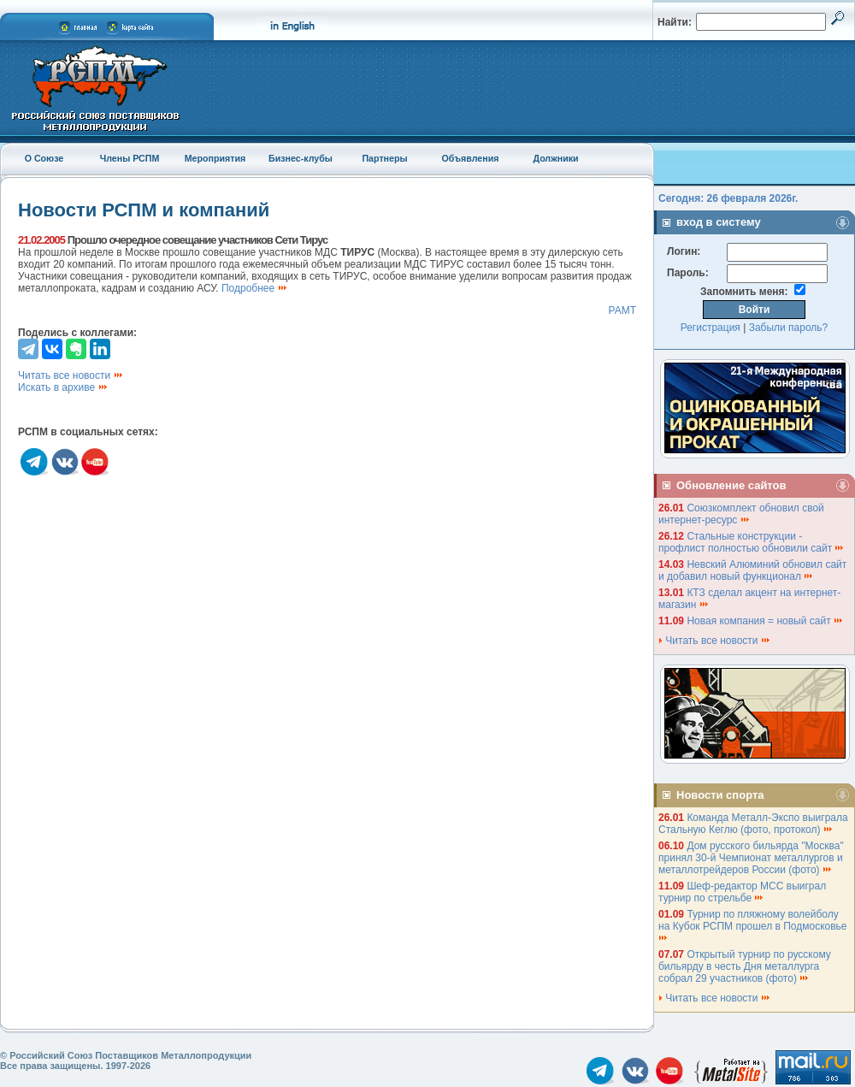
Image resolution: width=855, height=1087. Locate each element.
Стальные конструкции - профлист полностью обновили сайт (751, 542)
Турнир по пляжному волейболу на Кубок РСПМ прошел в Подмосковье (754, 925)
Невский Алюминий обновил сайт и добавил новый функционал (752, 570)
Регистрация (710, 328)
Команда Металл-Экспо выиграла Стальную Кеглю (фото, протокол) (753, 824)
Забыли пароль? (788, 328)
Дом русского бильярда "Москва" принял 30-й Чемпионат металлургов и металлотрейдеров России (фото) (751, 858)
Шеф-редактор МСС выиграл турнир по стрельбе (742, 892)
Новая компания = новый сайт (765, 621)
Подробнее (254, 288)
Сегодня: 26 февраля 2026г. (728, 198)
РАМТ (622, 310)
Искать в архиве (63, 387)
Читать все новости (71, 375)
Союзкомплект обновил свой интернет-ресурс (741, 514)
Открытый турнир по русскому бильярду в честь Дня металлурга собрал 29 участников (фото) (744, 966)
